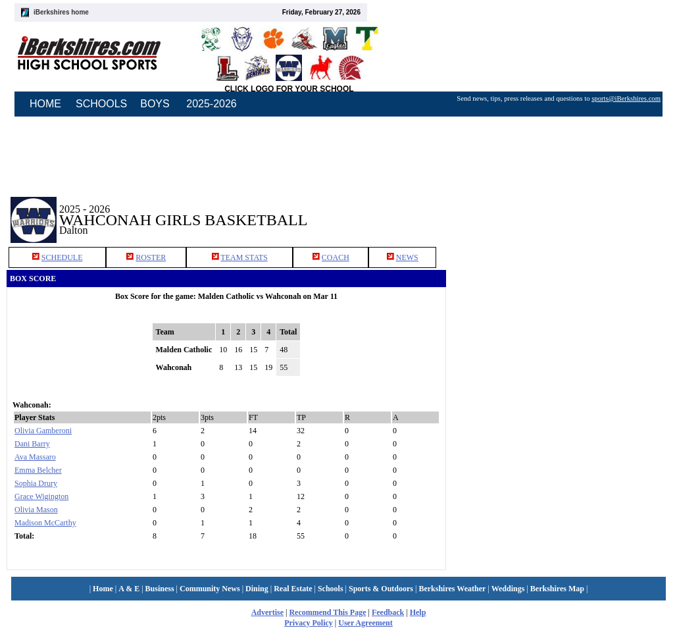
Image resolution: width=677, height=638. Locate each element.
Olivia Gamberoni (43, 430)
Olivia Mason (36, 509)
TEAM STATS (243, 257)
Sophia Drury (35, 483)
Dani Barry (32, 443)
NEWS (407, 257)
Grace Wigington (41, 496)
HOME (45, 103)
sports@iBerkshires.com (626, 98)
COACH (335, 257)
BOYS (154, 103)
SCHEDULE (62, 257)
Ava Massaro (35, 457)
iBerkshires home (61, 12)
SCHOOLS (101, 103)
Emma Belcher (38, 470)
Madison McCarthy (45, 522)
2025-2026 (211, 103)
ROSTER (151, 257)
